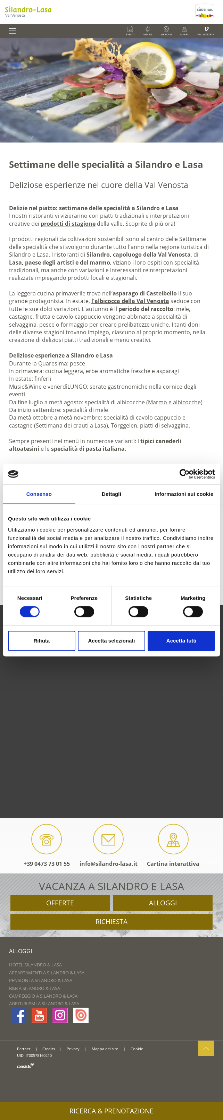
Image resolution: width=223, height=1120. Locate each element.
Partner (23, 1048)
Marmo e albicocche (174, 402)
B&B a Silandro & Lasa (34, 988)
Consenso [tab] (39, 494)
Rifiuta (41, 641)
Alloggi (163, 902)
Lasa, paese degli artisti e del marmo (59, 262)
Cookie (137, 1048)
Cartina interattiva (173, 846)
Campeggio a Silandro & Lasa (43, 996)
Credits (48, 1048)
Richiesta (111, 921)
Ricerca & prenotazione (111, 1110)
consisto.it (25, 1065)
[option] (111, 90)
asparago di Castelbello (145, 293)
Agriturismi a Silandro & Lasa (44, 1003)
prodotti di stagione (68, 223)
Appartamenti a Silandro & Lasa (46, 973)
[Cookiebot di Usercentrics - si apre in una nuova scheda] (184, 474)
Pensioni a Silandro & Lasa (40, 980)
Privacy (73, 1048)
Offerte (60, 902)
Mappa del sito (105, 1048)
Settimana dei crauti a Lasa (71, 425)
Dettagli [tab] (111, 494)
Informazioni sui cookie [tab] (184, 494)
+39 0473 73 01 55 (47, 846)
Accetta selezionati (111, 641)
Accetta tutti (181, 641)
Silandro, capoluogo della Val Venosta (138, 254)
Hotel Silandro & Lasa (35, 965)
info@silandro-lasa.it (109, 846)
